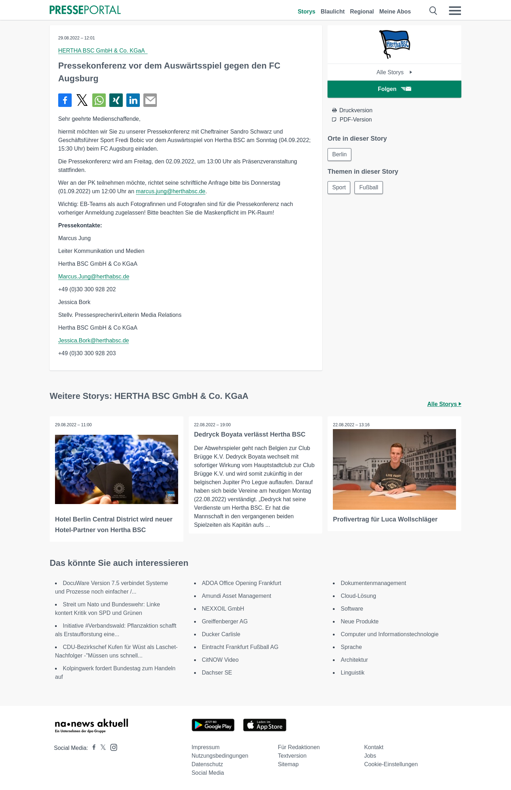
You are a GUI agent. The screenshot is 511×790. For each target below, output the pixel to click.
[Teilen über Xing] (116, 100)
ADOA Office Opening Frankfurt (241, 583)
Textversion (292, 756)
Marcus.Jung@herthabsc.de (93, 277)
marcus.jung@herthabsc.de (170, 191)
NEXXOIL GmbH (223, 609)
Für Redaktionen (299, 747)
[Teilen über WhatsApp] (99, 100)
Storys (306, 12)
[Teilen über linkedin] (133, 100)
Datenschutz (207, 764)
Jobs (370, 756)
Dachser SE (217, 673)
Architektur (354, 660)
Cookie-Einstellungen (391, 764)
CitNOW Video (220, 660)
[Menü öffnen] (455, 11)
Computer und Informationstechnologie (390, 634)
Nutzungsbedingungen (220, 756)
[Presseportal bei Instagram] (111, 747)
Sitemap (288, 764)
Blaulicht (333, 12)
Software (352, 609)
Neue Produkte (360, 621)
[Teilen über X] (82, 100)
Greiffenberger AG (225, 621)
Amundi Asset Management (236, 596)
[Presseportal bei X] (101, 748)
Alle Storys (394, 72)
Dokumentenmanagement (373, 583)
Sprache (351, 647)
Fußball (368, 187)
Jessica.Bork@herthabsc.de (93, 340)
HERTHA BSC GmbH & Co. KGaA (103, 51)
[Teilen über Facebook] (65, 100)
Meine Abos (395, 12)
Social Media (208, 773)
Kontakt (373, 747)
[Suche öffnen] (433, 11)
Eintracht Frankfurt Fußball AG (240, 647)
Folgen (394, 89)
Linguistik (352, 673)
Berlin (339, 154)
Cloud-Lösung (358, 596)
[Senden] (150, 100)
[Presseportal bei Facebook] (92, 748)
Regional (362, 12)
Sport (339, 187)
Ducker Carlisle (221, 634)
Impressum (206, 747)
